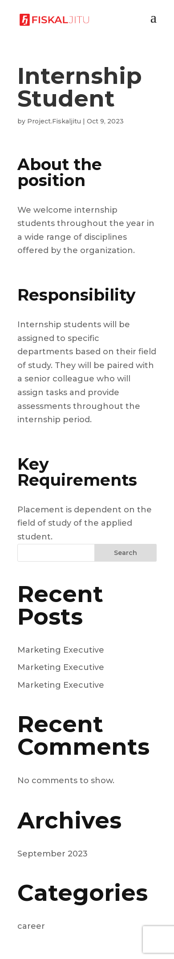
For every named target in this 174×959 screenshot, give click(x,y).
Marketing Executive (60, 650)
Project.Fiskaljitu (54, 121)
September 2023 (52, 854)
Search (125, 553)
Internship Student (79, 87)
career (31, 926)
